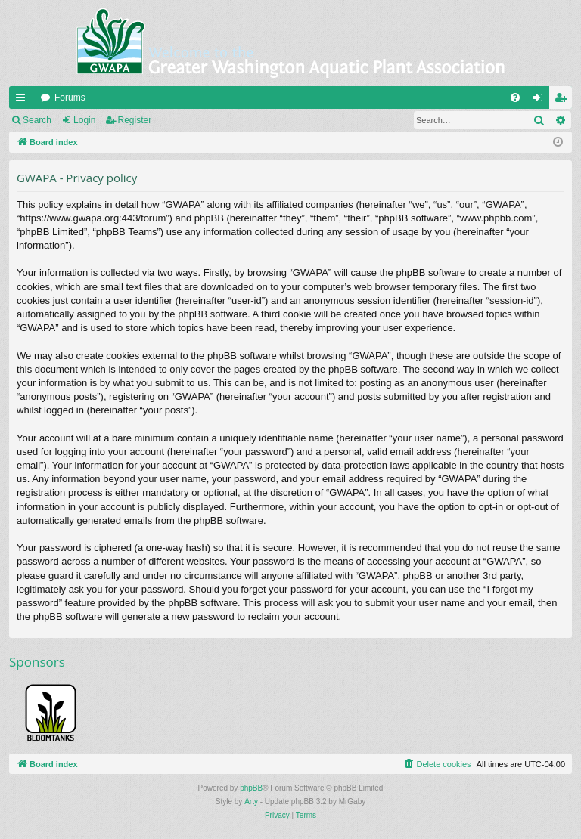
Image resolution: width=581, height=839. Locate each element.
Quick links (23, 100)
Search (37, 120)
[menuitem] (515, 97)
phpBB (251, 788)
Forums (69, 97)
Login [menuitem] (541, 100)
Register (135, 120)
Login (84, 120)
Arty (251, 801)
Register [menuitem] (564, 100)
